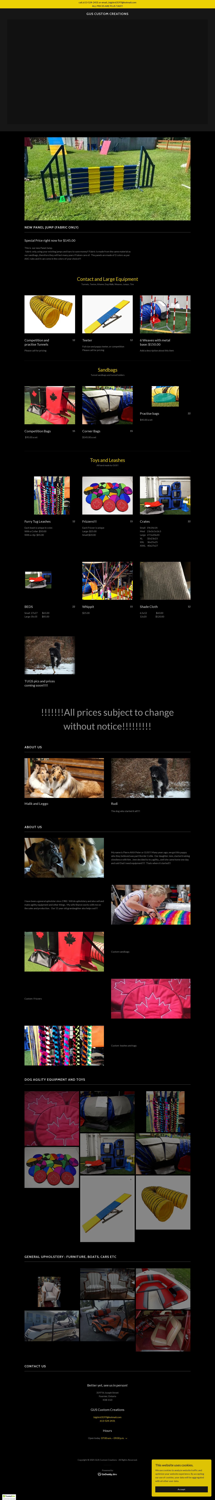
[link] (107, 14)
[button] (126, 1438)
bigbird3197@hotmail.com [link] (107, 1417)
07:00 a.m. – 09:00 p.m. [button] (112, 1438)
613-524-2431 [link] (107, 1420)
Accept (181, 1489)
